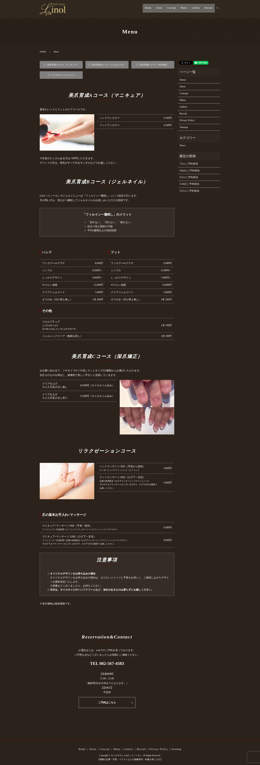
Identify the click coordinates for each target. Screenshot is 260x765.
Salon (157, 9)
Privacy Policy (187, 120)
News (182, 145)
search (219, 9)
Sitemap (184, 127)
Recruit (208, 9)
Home (146, 9)
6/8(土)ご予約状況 (190, 170)
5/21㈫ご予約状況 (189, 190)
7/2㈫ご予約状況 (189, 163)
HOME (43, 51)
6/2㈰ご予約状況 (189, 177)
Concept (169, 9)
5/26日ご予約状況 (189, 184)
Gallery (195, 9)
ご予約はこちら (107, 702)
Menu (182, 9)
